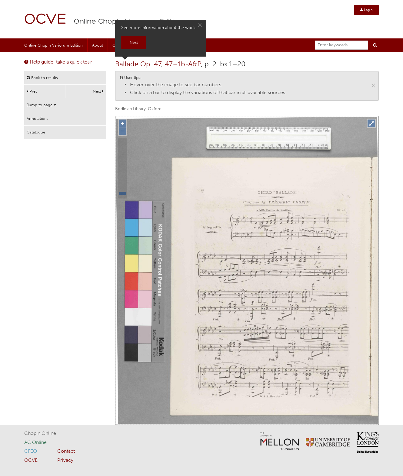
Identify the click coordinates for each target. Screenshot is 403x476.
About (97, 45)
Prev (32, 91)
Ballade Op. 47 (138, 64)
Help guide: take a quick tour (58, 62)
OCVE (45, 20)
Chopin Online (40, 433)
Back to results (42, 77)
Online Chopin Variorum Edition (53, 45)
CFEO (30, 451)
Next (98, 91)
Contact (66, 451)
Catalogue (36, 132)
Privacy (65, 460)
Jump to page (41, 105)
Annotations (37, 118)
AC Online (35, 442)
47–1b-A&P (183, 64)
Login (366, 10)
